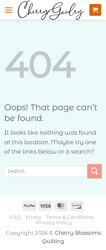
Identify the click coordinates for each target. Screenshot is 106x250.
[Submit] (94, 171)
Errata (33, 217)
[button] (8, 10)
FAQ (15, 217)
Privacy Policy (54, 222)
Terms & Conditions (70, 217)
